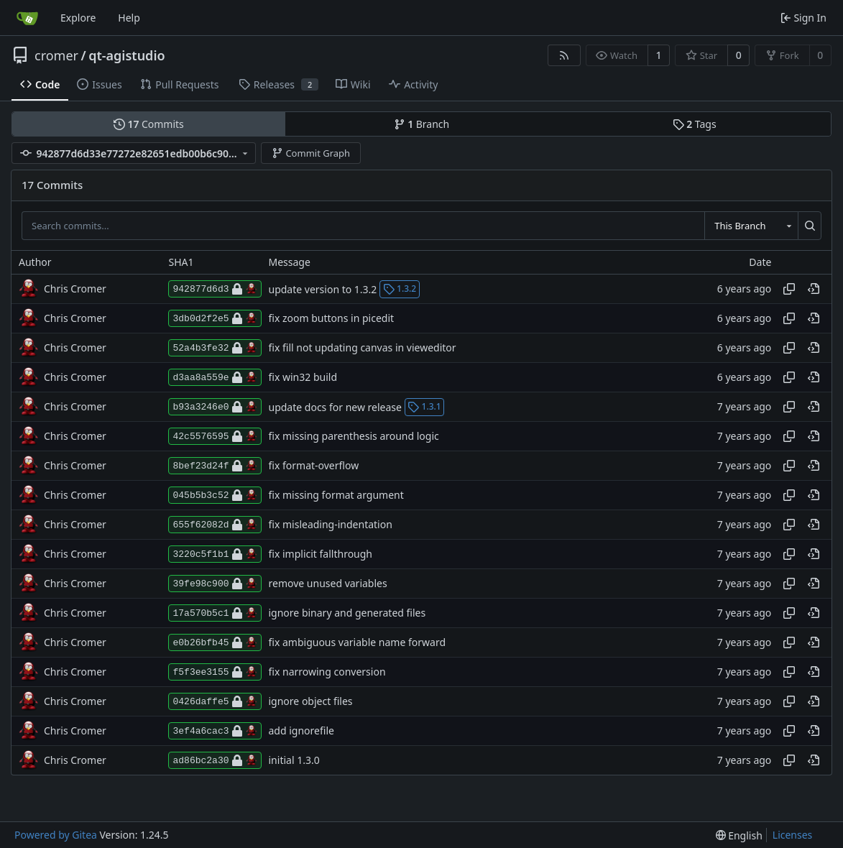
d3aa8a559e (214, 377)
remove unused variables (328, 584)
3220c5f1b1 (214, 554)
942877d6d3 (214, 289)
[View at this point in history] (813, 289)
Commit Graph (311, 153)
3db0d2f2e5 (214, 318)
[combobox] (751, 225)
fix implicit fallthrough (321, 554)
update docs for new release (335, 406)
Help (129, 17)
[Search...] (809, 225)
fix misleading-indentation (330, 525)
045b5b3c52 (214, 495)
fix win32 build (303, 377)
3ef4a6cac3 (214, 731)
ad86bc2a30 (214, 760)
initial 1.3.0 (294, 761)
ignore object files (311, 702)
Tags (695, 124)
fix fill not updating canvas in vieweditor (362, 348)
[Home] (27, 18)
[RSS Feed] (564, 55)
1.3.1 (424, 406)
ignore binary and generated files (347, 613)
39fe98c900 (214, 583)
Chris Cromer (75, 288)
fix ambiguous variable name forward (357, 643)
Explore (78, 17)
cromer (56, 55)
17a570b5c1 (214, 613)
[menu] (739, 835)
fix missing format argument (336, 495)
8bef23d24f (214, 465)
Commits (149, 124)
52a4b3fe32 (214, 348)
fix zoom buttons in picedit (332, 319)
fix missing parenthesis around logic (354, 436)
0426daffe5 (214, 701)
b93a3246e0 (214, 407)
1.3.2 (400, 288)
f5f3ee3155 (214, 672)
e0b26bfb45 (214, 642)
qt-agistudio (126, 55)
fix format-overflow (314, 466)
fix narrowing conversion (327, 672)
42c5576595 (214, 436)
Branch (422, 124)
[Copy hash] (789, 289)
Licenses (793, 835)
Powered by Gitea (55, 835)
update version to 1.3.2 (323, 288)
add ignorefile (301, 731)
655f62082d (214, 524)
